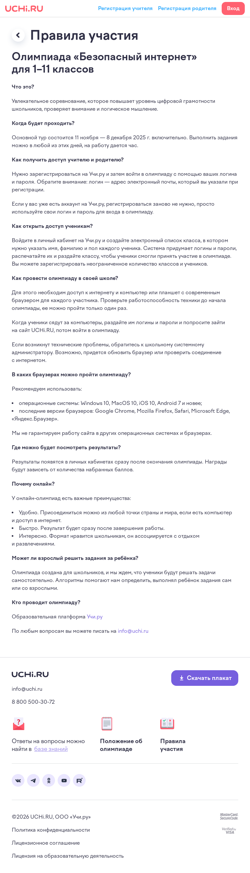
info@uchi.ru (133, 631)
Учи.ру (95, 617)
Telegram (33, 780)
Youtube (64, 780)
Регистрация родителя (187, 8)
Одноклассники (48, 780)
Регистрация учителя (125, 8)
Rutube (79, 780)
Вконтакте (18, 780)
